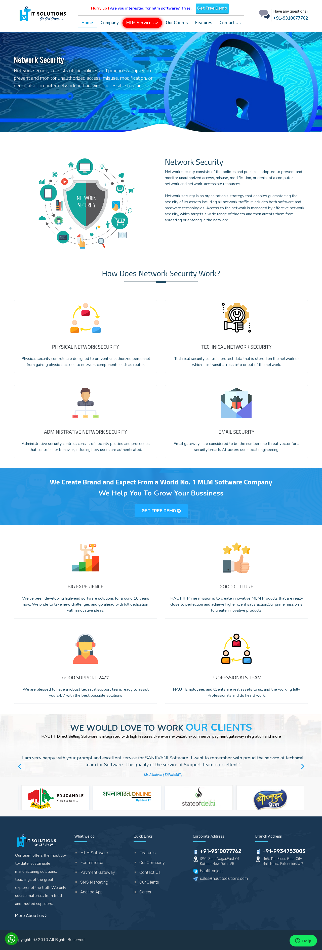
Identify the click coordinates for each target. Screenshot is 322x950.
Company (110, 23)
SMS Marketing (94, 882)
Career (145, 891)
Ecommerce (91, 862)
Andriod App (91, 891)
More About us (31, 915)
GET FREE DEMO (161, 511)
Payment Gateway (97, 872)
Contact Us (230, 23)
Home (87, 23)
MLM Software (94, 852)
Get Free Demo (212, 8)
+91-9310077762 (290, 18)
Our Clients (177, 23)
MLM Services (142, 23)
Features (203, 23)
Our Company (152, 862)
